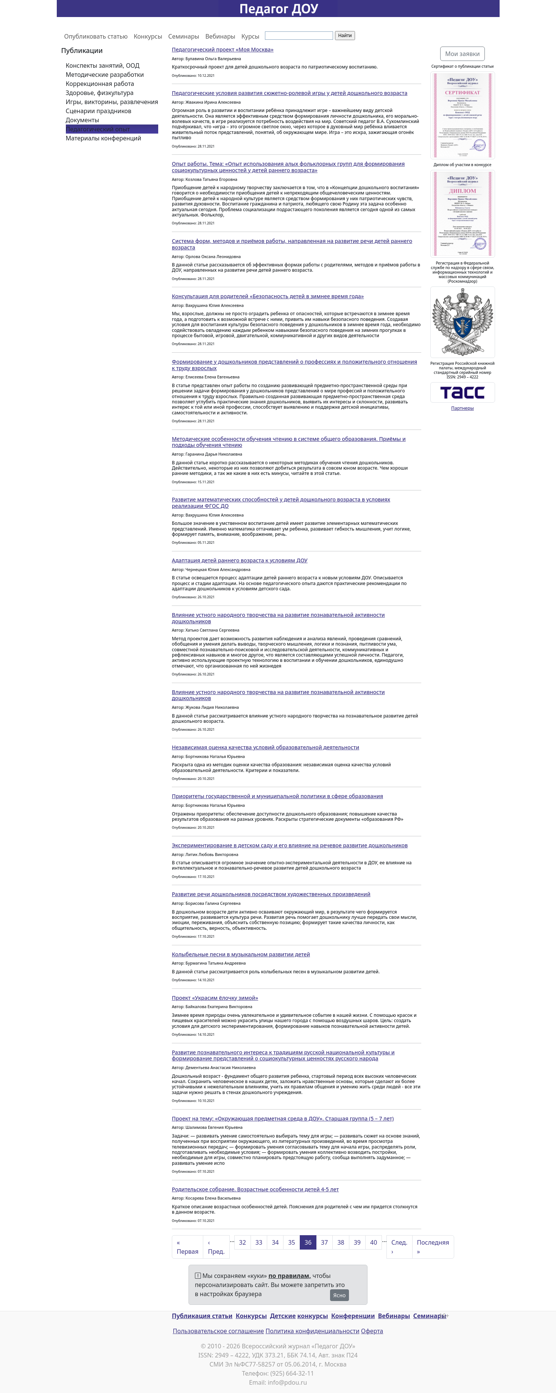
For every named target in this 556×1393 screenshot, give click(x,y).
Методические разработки (105, 74)
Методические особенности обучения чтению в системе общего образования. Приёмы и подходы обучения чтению (289, 442)
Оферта (372, 1331)
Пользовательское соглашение (218, 1331)
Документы (82, 120)
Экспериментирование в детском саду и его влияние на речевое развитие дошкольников (290, 845)
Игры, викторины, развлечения (112, 102)
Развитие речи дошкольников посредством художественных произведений (271, 894)
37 (324, 1242)
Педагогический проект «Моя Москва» (223, 49)
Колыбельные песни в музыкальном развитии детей (241, 954)
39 (357, 1242)
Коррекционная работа (100, 83)
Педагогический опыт (98, 129)
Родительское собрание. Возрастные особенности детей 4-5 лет (255, 1189)
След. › (399, 1247)
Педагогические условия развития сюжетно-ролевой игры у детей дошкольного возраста (289, 92)
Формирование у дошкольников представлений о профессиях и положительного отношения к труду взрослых (294, 365)
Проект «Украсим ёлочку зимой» (215, 997)
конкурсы (312, 1316)
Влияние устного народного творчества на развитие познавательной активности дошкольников (278, 618)
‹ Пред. (216, 1247)
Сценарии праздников (99, 111)
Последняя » (433, 1247)
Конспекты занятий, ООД (103, 65)
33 (258, 1242)
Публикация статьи (202, 1316)
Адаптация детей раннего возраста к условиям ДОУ (240, 560)
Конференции (353, 1316)
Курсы (250, 36)
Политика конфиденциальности (313, 1331)
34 (275, 1242)
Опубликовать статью (96, 36)
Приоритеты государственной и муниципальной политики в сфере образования (277, 796)
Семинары (183, 36)
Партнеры (462, 408)
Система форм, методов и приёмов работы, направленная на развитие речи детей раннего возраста (292, 244)
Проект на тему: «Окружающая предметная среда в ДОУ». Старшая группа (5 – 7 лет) (283, 1118)
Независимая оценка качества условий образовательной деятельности (265, 747)
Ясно (339, 1295)
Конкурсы (148, 36)
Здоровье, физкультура (100, 93)
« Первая (187, 1247)
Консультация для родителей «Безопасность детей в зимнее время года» (268, 296)
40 (373, 1242)
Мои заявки (462, 54)
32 (242, 1242)
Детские (283, 1316)
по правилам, (289, 1276)
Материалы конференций (104, 138)
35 (291, 1242)
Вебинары (220, 36)
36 (308, 1242)
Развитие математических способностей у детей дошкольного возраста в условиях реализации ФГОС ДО (281, 502)
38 (340, 1242)
